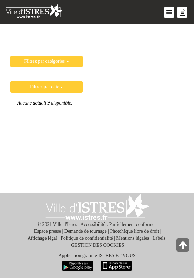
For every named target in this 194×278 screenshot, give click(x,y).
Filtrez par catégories (46, 61)
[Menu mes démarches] (182, 12)
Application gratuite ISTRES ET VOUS (96, 255)
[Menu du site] (169, 12)
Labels (158, 238)
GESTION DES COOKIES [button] (97, 245)
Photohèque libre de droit (134, 231)
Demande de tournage (85, 231)
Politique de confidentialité (87, 238)
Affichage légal (42, 238)
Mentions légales (132, 238)
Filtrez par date (46, 86)
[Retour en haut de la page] (183, 246)
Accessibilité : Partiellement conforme (117, 224)
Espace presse (47, 231)
